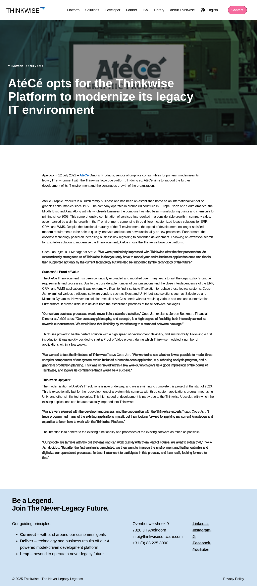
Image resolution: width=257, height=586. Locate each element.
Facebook (201, 543)
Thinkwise (16, 66)
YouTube (200, 549)
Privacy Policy (233, 579)
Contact (238, 10)
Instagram (201, 530)
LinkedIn (200, 523)
